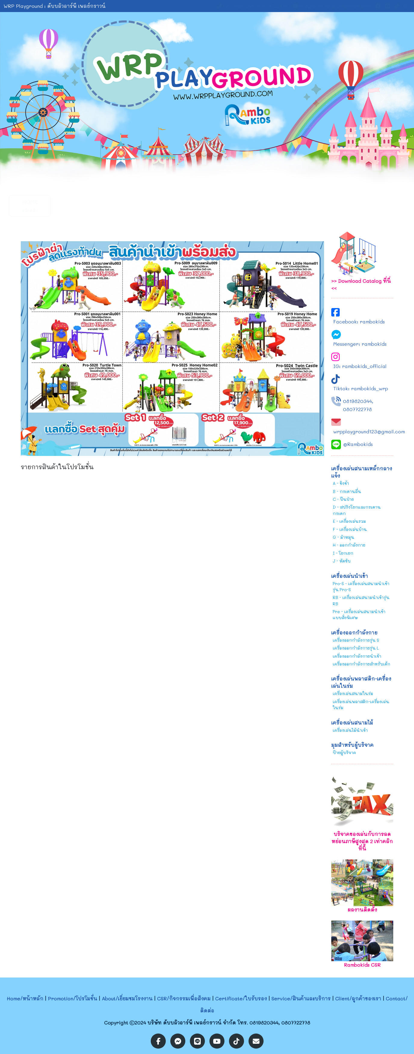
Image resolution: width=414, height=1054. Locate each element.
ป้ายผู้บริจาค (344, 752)
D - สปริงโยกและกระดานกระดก (357, 510)
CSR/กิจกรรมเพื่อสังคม (184, 998)
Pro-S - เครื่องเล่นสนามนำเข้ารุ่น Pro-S (361, 586)
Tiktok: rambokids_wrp (360, 388)
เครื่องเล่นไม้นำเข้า (350, 730)
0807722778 (357, 409)
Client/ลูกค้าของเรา (358, 998)
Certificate (210, 205)
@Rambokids (358, 444)
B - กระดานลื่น (347, 491)
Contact (346, 205)
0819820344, (358, 401)
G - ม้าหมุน (343, 537)
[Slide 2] (212, 176)
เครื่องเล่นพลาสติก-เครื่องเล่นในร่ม (361, 704)
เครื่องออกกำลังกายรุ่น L (356, 647)
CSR (165, 205)
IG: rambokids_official (360, 366)
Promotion (75, 205)
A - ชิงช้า (341, 483)
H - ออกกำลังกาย (349, 544)
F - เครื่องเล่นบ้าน (350, 529)
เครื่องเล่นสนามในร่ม (353, 693)
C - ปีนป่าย (343, 499)
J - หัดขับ (342, 560)
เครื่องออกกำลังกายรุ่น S (356, 640)
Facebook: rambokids (359, 321)
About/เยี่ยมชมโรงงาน (127, 998)
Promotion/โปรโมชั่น (72, 998)
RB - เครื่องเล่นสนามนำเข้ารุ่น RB (361, 600)
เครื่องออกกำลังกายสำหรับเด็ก (361, 663)
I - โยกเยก (343, 553)
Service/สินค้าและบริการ (301, 998)
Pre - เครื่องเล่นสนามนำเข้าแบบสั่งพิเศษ (359, 614)
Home (30, 205)
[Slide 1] (201, 176)
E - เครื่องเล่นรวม (349, 521)
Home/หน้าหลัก (25, 998)
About (120, 205)
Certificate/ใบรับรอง (241, 998)
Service (255, 205)
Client (300, 205)
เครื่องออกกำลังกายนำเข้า (357, 656)
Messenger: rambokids (360, 344)
